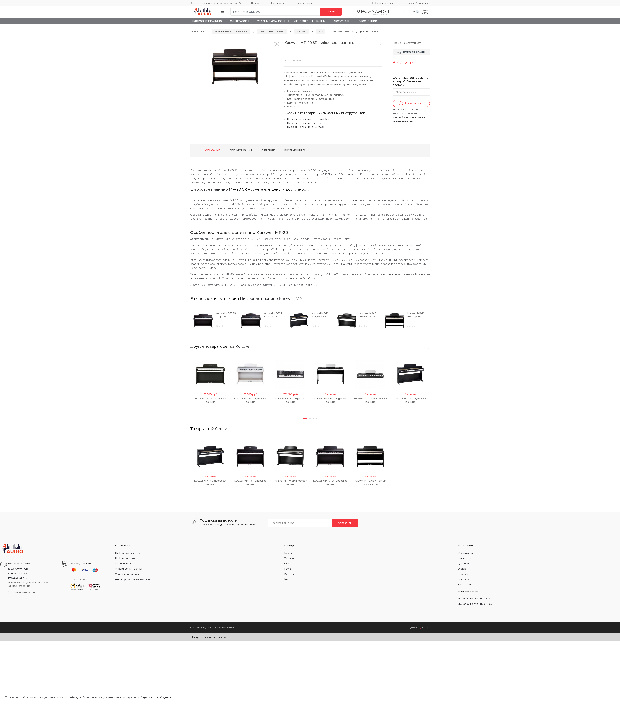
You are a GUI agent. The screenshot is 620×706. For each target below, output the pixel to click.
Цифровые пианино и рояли (305, 123)
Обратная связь (303, 3)
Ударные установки (271, 21)
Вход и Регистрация (417, 3)
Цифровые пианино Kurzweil (306, 126)
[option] (214, 320)
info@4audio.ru (17, 577)
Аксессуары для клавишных (132, 579)
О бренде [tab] (268, 150)
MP (321, 31)
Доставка (463, 563)
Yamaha (289, 558)
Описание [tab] (212, 150)
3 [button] (313, 418)
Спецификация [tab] (241, 150)
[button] (277, 44)
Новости (256, 3)
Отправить (344, 522)
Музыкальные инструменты (231, 31)
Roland (288, 552)
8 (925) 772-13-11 (18, 573)
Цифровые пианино (207, 21)
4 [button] (316, 418)
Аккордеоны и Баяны (310, 21)
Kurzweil (301, 31)
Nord (287, 579)
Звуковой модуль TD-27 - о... (475, 598)
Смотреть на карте (21, 592)
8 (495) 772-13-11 (18, 569)
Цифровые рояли (126, 558)
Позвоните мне (411, 103)
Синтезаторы (239, 21)
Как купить (464, 558)
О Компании (368, 21)
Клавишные (197, 31)
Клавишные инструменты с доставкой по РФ (215, 3)
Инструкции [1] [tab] (294, 150)
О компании (465, 552)
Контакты (463, 579)
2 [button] (310, 418)
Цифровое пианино (209, 189)
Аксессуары (342, 21)
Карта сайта (278, 3)
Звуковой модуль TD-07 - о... (475, 603)
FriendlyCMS (204, 627)
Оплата (462, 568)
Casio (287, 563)
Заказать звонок (383, 3)
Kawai (287, 568)
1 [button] (305, 418)
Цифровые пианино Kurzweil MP (308, 119)
